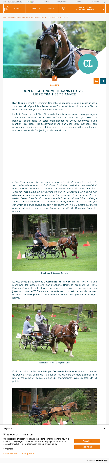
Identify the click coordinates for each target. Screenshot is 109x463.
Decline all (87, 447)
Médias (51, 8)
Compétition (35, 8)
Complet (80, 2)
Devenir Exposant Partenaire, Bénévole (85, 8)
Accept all (87, 441)
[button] (18, 8)
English (8, 428)
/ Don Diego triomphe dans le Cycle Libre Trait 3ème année (47, 17)
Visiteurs (17, 8)
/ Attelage (22, 17)
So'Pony (45, 2)
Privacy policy (28, 453)
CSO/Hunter (62, 2)
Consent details (10, 453)
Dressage (96, 2)
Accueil (6, 17)
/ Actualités (13, 17)
